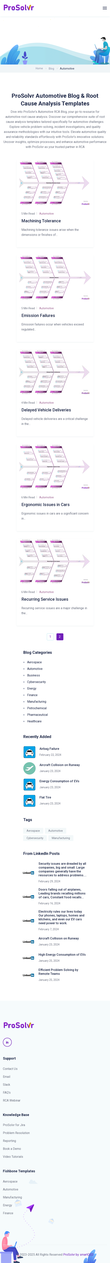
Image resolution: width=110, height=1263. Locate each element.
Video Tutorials (13, 1157)
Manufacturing (36, 701)
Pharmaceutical (37, 715)
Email (6, 1077)
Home (39, 68)
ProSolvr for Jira (14, 1125)
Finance (32, 695)
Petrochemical (37, 708)
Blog (51, 68)
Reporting (9, 1141)
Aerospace (34, 662)
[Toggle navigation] (104, 8)
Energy (31, 688)
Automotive (35, 669)
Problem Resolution (16, 1133)
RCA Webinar (11, 1100)
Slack (6, 1084)
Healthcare (34, 721)
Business (33, 675)
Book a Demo (12, 1149)
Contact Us (10, 1069)
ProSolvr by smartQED (78, 1254)
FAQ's (7, 1092)
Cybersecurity (36, 682)
